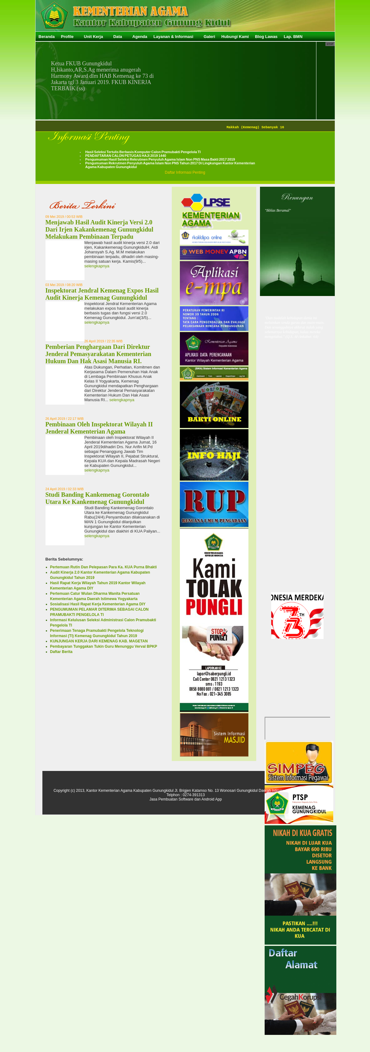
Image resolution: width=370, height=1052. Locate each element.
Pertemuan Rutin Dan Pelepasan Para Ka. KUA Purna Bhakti (103, 567)
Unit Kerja (93, 36)
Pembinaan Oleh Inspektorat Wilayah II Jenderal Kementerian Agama (99, 428)
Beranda (47, 36)
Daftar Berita (61, 652)
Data (117, 36)
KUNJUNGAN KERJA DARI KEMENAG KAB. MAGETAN (99, 641)
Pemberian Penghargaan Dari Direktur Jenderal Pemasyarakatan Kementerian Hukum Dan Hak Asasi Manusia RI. (98, 353)
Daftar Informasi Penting (185, 172)
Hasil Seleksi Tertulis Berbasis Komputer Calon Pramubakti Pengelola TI (143, 152)
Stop (330, 44)
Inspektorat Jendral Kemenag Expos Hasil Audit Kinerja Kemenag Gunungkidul (102, 294)
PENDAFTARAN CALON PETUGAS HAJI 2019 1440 (125, 155)
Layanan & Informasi (173, 36)
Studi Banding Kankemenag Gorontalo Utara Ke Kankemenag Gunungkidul (98, 498)
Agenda (139, 36)
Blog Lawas (266, 36)
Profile (67, 36)
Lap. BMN (293, 36)
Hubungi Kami (235, 36)
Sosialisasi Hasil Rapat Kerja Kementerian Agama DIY (98, 604)
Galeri (209, 36)
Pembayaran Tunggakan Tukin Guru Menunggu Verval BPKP (103, 646)
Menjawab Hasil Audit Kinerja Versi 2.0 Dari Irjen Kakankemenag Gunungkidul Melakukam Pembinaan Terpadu (99, 229)
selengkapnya (96, 266)
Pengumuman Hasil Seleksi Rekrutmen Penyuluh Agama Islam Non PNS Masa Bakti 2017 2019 (160, 159)
